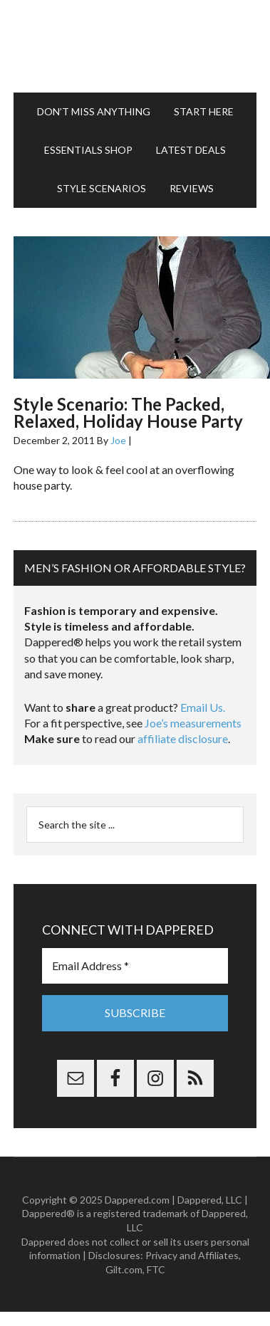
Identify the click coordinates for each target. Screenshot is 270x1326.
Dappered (135, 46)
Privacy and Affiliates (192, 1255)
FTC (156, 1269)
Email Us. (202, 707)
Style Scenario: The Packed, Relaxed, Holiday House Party (128, 412)
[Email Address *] (135, 966)
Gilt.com (123, 1269)
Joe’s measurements (193, 723)
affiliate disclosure (182, 738)
